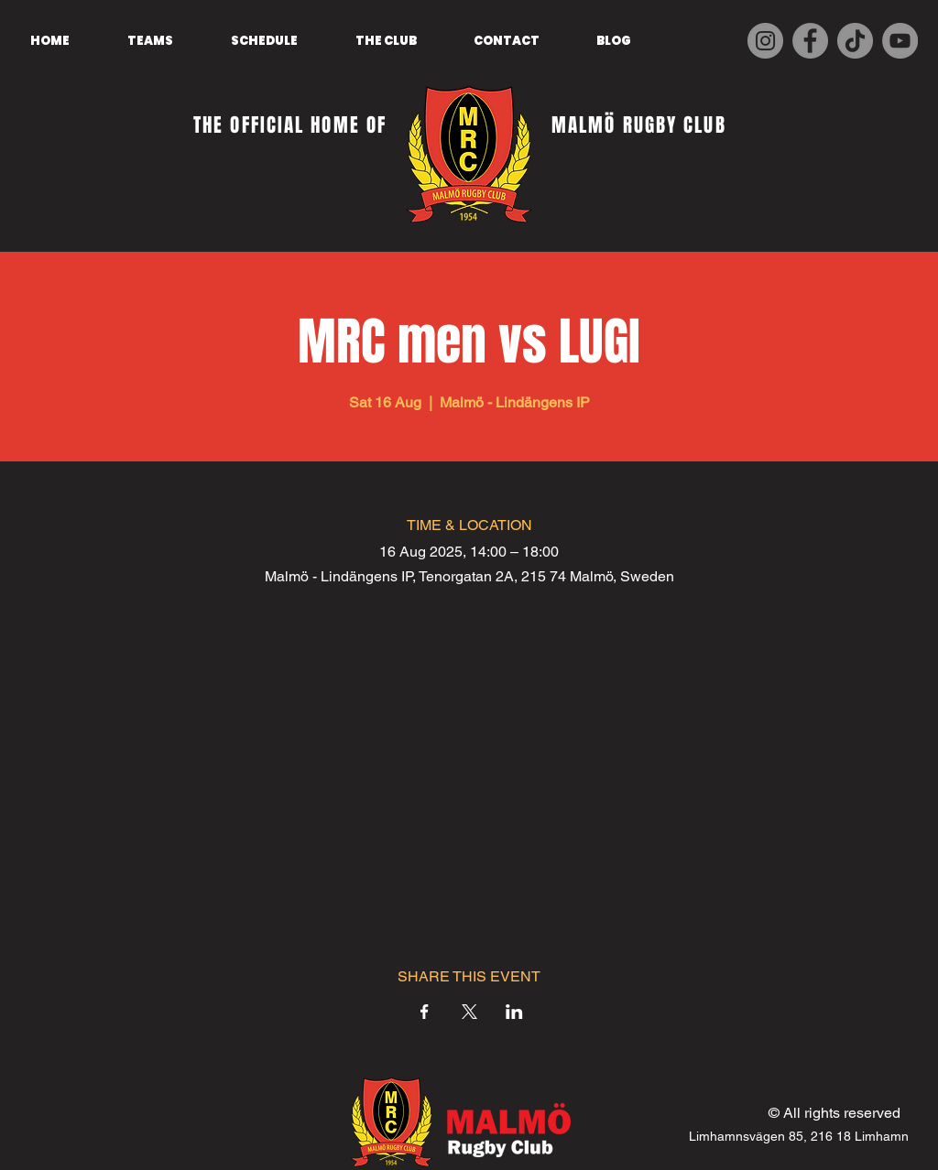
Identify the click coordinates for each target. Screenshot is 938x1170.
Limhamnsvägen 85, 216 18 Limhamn (799, 1136)
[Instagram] (765, 41)
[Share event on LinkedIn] (514, 1011)
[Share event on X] (469, 1011)
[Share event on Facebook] (424, 1011)
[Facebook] (810, 41)
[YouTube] (900, 41)
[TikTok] (855, 41)
